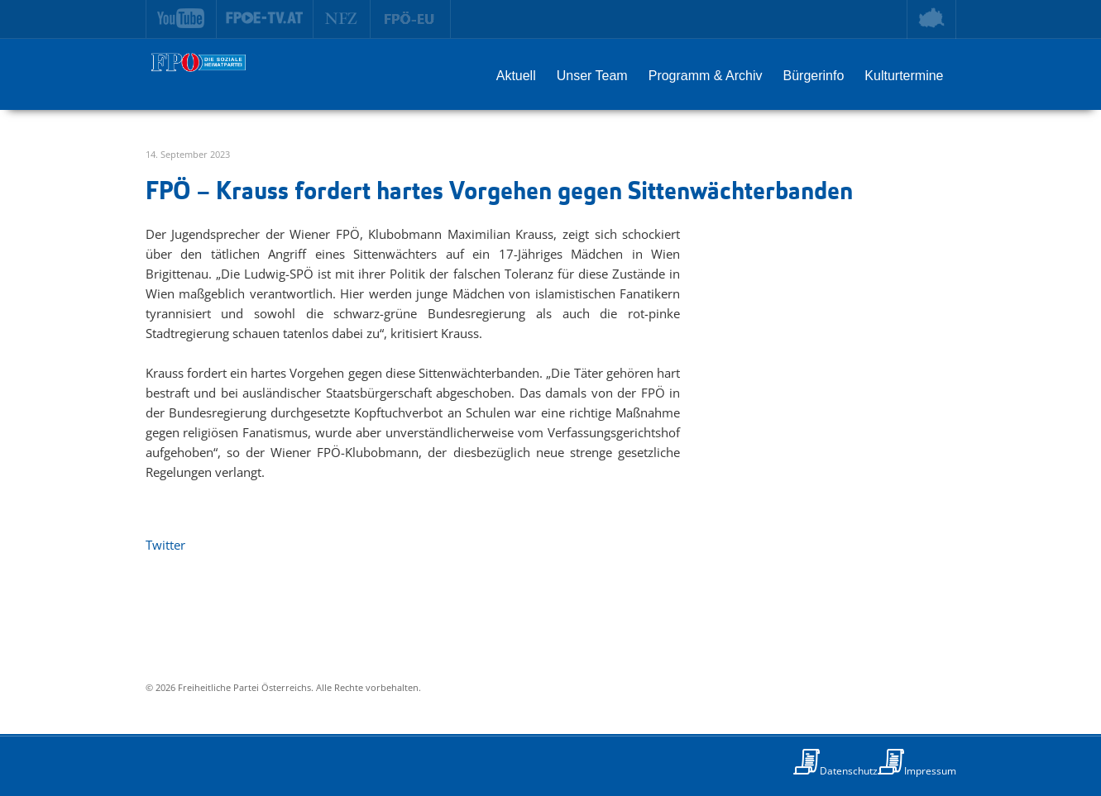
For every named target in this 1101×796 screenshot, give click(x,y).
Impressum (930, 771)
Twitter (165, 544)
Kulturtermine (903, 76)
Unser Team (592, 76)
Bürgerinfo (814, 76)
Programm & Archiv (706, 76)
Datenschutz (849, 771)
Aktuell (516, 76)
